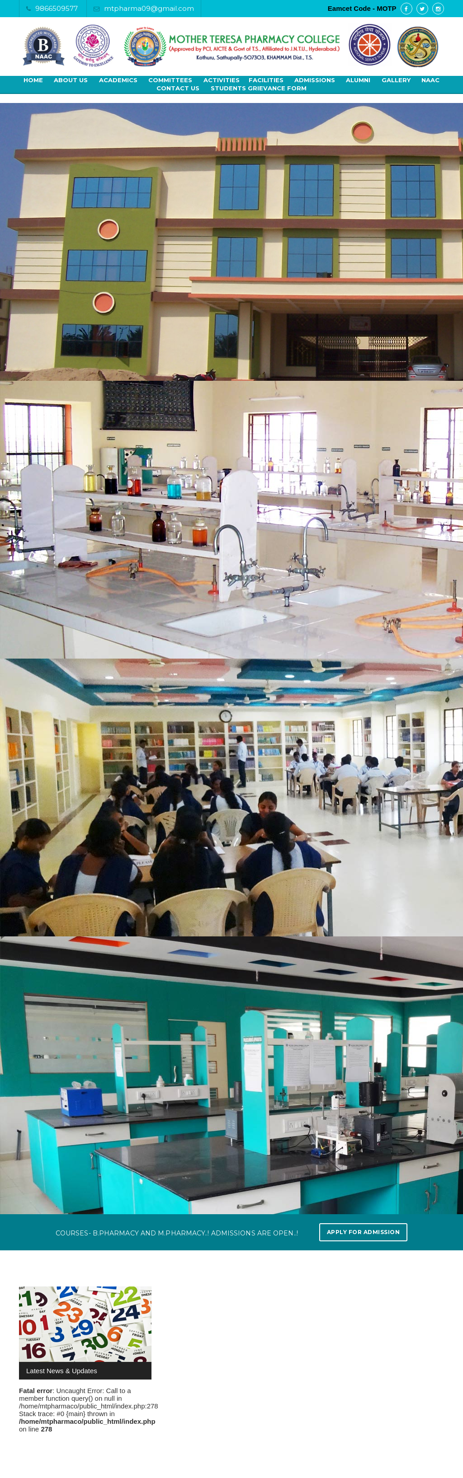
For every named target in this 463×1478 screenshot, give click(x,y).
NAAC (430, 80)
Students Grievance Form (259, 88)
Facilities (266, 80)
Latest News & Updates (61, 1371)
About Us (71, 80)
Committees (170, 80)
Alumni (358, 80)
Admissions (314, 80)
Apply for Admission (363, 1232)
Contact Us (177, 88)
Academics (118, 80)
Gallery (396, 80)
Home (33, 80)
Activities (221, 80)
